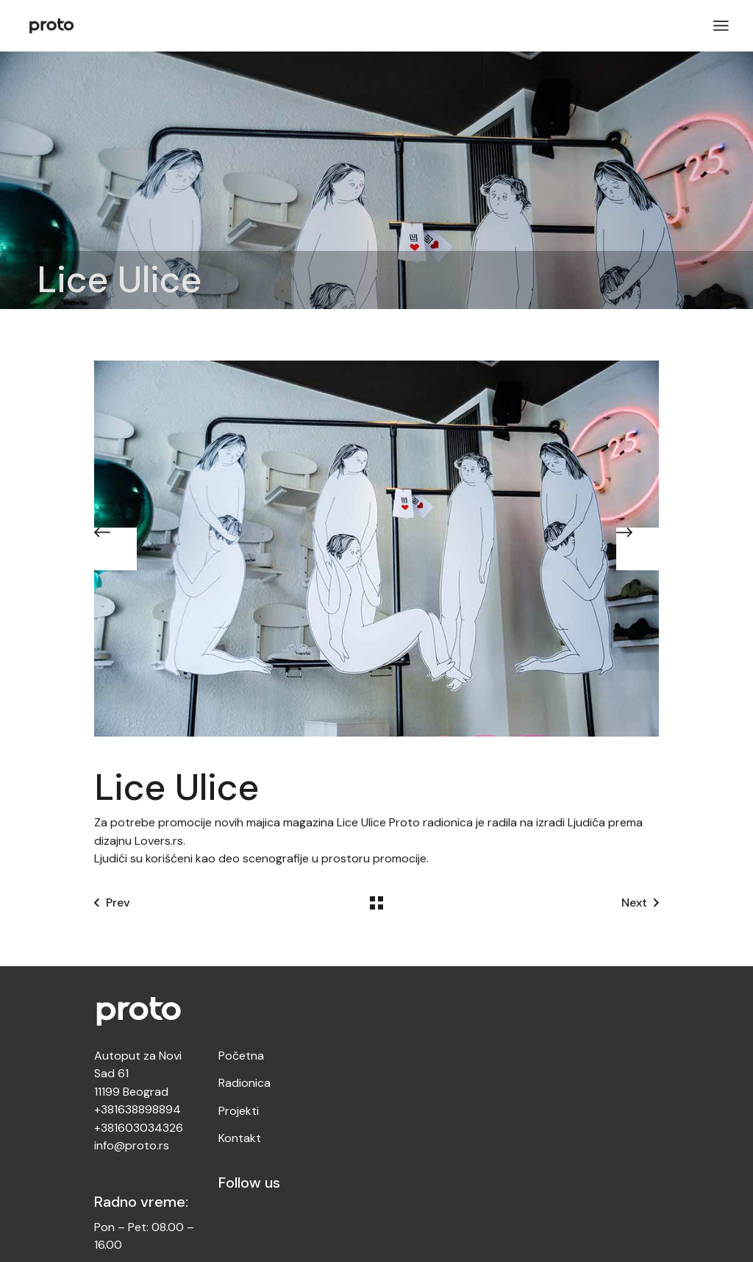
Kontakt (239, 1138)
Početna (241, 1055)
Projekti (238, 1111)
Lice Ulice (361, 822)
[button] (115, 549)
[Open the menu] (721, 25)
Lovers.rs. (161, 840)
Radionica (244, 1083)
